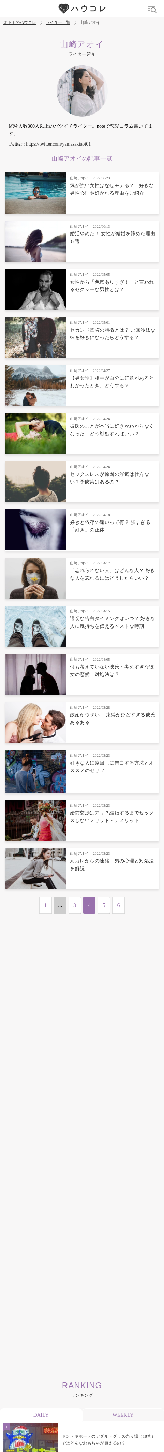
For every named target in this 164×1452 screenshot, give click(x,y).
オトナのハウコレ (19, 22)
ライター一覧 (58, 22)
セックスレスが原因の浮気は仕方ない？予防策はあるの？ (109, 478)
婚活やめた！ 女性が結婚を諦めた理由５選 (112, 237)
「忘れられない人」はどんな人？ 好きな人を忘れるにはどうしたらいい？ (112, 574)
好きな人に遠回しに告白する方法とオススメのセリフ (112, 766)
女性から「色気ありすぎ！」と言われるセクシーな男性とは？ (112, 285)
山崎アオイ (79, 178)
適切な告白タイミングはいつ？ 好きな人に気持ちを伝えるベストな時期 (112, 622)
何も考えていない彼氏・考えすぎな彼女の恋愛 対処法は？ (112, 670)
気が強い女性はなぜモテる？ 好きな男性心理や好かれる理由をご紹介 (112, 189)
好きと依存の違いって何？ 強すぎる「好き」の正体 (110, 526)
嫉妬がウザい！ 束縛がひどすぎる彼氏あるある (112, 718)
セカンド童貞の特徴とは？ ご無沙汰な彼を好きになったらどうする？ (112, 334)
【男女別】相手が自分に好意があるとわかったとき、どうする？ (112, 382)
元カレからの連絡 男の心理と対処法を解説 (112, 864)
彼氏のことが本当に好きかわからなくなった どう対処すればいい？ (112, 430)
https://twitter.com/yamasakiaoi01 (58, 144)
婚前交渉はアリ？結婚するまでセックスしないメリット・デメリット (112, 816)
